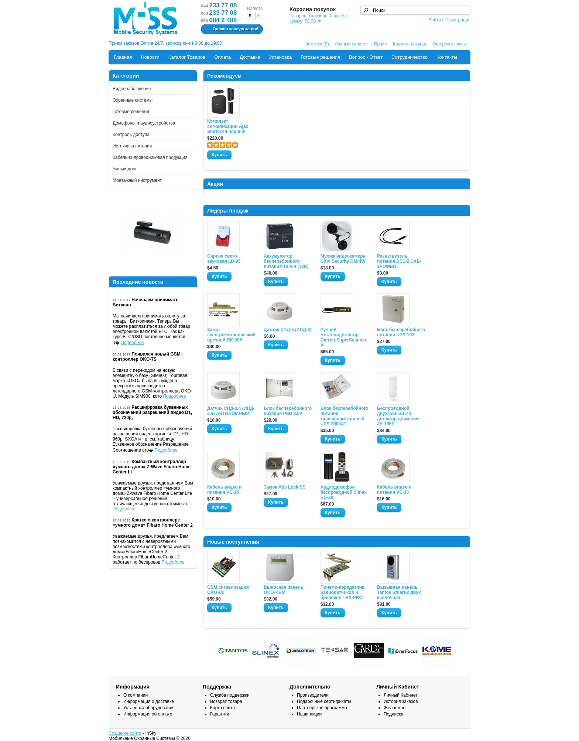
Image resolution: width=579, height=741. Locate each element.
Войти (434, 20)
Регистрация (457, 20)
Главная (123, 57)
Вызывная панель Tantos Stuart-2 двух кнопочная (399, 592)
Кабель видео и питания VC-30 (394, 490)
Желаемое (394, 707)
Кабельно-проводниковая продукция (150, 157)
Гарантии (219, 714)
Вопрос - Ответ (366, 57)
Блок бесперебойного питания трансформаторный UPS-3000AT (345, 416)
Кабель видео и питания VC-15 (224, 490)
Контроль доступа (131, 134)
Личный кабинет (351, 44)
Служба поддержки (230, 695)
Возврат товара (226, 701)
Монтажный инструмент (137, 180)
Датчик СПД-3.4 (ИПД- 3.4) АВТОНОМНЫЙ (230, 411)
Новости (150, 57)
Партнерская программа (322, 707)
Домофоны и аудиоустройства (144, 123)
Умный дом (124, 168)
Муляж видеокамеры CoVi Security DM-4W (344, 259)
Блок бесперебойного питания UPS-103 (401, 332)
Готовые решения (320, 57)
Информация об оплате (147, 714)
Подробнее (132, 342)
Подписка (393, 714)
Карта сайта (222, 707)
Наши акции (309, 714)
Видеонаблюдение (132, 88)
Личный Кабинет (401, 695)
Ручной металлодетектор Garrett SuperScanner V (344, 337)
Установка (280, 57)
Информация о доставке (148, 701)
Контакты (446, 57)
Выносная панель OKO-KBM (283, 590)
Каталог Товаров (186, 57)
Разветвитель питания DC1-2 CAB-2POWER (399, 261)
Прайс (380, 44)
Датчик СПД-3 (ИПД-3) (287, 329)
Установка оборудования (149, 707)
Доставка (250, 57)
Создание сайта (125, 733)
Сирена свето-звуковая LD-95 (223, 259)
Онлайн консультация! (231, 29)
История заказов (401, 701)
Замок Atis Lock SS (284, 487)
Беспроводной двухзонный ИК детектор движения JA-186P (398, 416)
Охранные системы (133, 100)
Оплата (222, 57)
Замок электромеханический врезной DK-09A (231, 335)
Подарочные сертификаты (324, 701)
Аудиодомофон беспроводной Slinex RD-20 (344, 492)
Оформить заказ (450, 44)
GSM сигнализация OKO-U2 (228, 590)
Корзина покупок (410, 44)
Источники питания (132, 146)
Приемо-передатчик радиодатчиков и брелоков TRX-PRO (342, 592)
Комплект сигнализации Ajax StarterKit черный (227, 126)
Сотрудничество (409, 57)
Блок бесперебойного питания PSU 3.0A (288, 411)
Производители (313, 695)
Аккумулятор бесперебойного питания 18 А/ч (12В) (286, 261)
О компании (135, 695)
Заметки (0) (317, 44)
